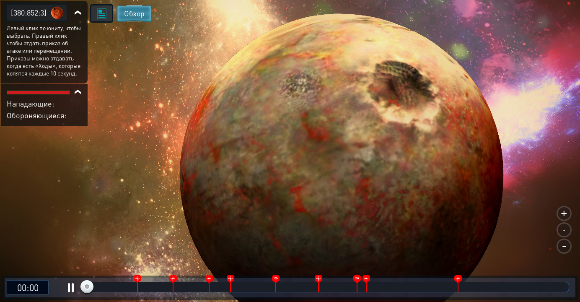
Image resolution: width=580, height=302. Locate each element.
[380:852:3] (29, 12)
